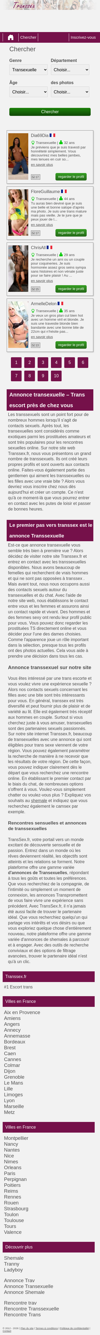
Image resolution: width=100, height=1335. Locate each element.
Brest (10, 1047)
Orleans (12, 1167)
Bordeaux (14, 1042)
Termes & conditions (46, 1328)
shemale (39, 800)
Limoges (13, 1094)
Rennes (12, 1197)
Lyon (9, 1100)
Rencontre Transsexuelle (31, 1309)
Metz (9, 1112)
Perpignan (15, 1179)
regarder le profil (71, 177)
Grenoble (14, 1077)
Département (64, 60)
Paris (9, 1173)
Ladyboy (13, 1270)
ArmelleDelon (44, 303)
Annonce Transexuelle (28, 1286)
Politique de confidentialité (74, 1328)
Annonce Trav (19, 1280)
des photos (62, 82)
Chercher (28, 37)
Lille (8, 1088)
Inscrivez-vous (83, 37)
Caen (10, 1053)
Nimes (11, 1161)
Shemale (14, 1258)
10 (56, 376)
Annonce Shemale (24, 1292)
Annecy (12, 1030)
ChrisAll (38, 247)
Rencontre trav (20, 1303)
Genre (15, 60)
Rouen (11, 1203)
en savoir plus (42, 165)
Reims (11, 1191)
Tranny (11, 1264)
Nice (9, 1156)
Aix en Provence (22, 1012)
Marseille (14, 1106)
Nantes (12, 1150)
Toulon (11, 1214)
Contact (7, 1331)
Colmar (12, 1065)
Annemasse (17, 1036)
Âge (13, 82)
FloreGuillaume (45, 191)
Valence (13, 1232)
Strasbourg (16, 1208)
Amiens (12, 1018)
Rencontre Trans (22, 1314)
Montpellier (16, 1138)
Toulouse (14, 1220)
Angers (12, 1024)
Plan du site (27, 1328)
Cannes (12, 1059)
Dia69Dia (40, 135)
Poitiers (12, 1185)
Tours (10, 1226)
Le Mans (13, 1083)
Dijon (9, 1071)
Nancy (11, 1144)
